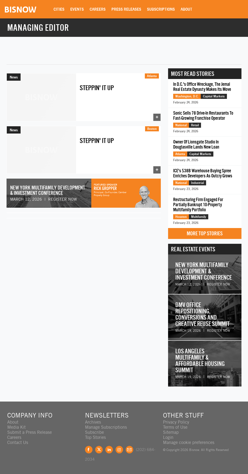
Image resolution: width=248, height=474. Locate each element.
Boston (152, 129)
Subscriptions (161, 9)
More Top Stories (205, 233)
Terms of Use (175, 427)
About (186, 9)
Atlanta (152, 76)
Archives (93, 422)
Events (77, 9)
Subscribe (94, 432)
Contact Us (17, 442)
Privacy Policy (176, 422)
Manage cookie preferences (188, 442)
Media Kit (16, 427)
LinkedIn (109, 449)
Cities (59, 9)
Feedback (129, 449)
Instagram (119, 449)
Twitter (99, 449)
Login (168, 437)
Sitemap (171, 432)
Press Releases (126, 9)
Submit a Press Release (29, 432)
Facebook (89, 449)
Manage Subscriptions (106, 427)
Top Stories (95, 437)
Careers (98, 9)
